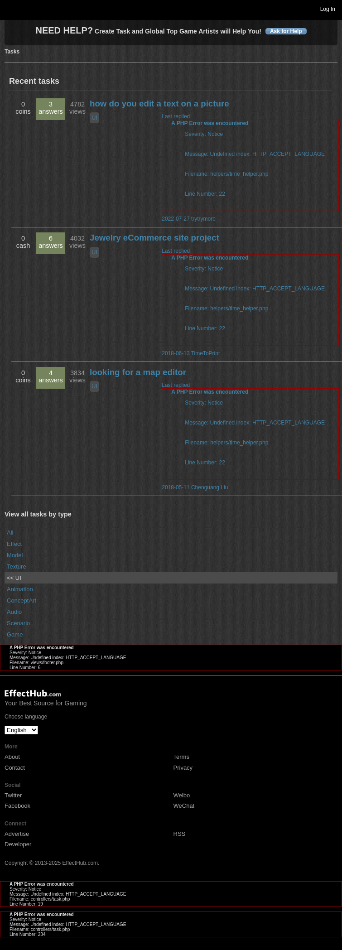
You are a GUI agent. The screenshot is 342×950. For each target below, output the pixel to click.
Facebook (17, 805)
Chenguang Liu (209, 487)
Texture (16, 566)
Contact (15, 767)
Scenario (18, 623)
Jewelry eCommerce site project (154, 237)
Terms (181, 756)
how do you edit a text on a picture (159, 103)
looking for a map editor (138, 372)
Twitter (13, 795)
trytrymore (203, 219)
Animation (20, 589)
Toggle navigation (11, 8)
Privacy (183, 767)
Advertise (17, 833)
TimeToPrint (205, 353)
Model (15, 555)
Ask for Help (286, 31)
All (10, 532)
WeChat (184, 805)
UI (94, 117)
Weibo (181, 795)
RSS (179, 833)
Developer (18, 844)
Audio (14, 611)
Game (15, 634)
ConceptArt (21, 600)
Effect (14, 543)
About (12, 756)
